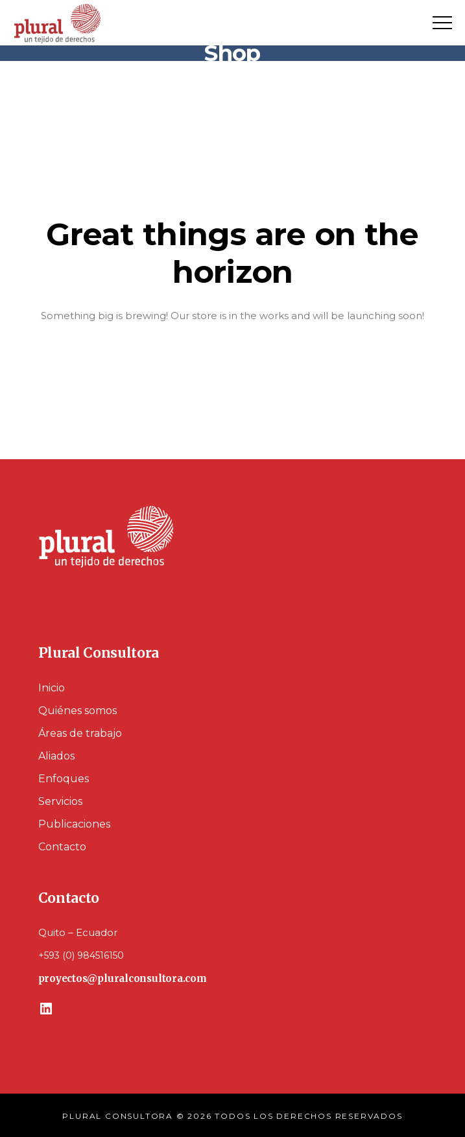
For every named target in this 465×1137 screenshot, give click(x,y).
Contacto (62, 847)
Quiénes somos (77, 710)
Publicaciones (74, 824)
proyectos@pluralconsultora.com (122, 978)
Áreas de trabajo (80, 733)
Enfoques (63, 778)
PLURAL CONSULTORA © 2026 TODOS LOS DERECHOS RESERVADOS (232, 1116)
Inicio (51, 688)
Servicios (60, 801)
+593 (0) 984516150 (81, 955)
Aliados (56, 756)
